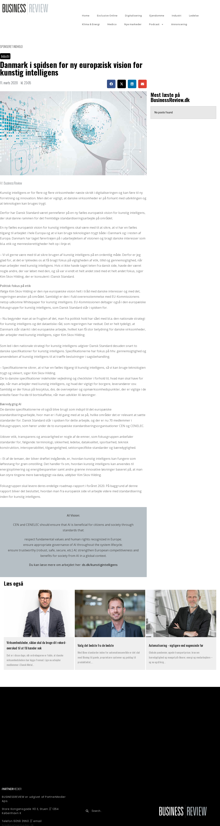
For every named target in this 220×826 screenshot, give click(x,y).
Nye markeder (132, 24)
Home (85, 15)
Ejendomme (156, 15)
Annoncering (179, 24)
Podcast (156, 24)
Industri (176, 15)
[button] (111, 84)
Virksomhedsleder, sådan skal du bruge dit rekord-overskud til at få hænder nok (36, 645)
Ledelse (194, 15)
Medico (112, 24)
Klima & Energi (91, 24)
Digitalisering (133, 15)
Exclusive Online (107, 15)
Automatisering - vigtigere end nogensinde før (176, 645)
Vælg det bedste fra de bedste (96, 645)
